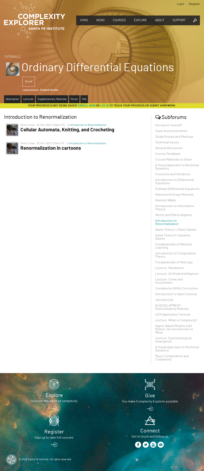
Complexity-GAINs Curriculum (176, 288)
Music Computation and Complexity (172, 358)
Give (150, 395)
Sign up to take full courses (54, 437)
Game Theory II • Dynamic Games (173, 237)
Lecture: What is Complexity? (176, 320)
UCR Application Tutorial (172, 314)
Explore (140, 20)
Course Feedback (167, 153)
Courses (119, 20)
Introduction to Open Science (176, 294)
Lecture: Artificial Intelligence (176, 273)
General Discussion (169, 148)
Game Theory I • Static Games (175, 229)
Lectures (28, 99)
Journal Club (164, 299)
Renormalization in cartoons (50, 148)
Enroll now (86, 105)
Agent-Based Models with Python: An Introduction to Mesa (174, 329)
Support (179, 20)
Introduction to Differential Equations (174, 181)
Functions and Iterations (172, 174)
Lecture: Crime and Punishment (169, 281)
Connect (150, 430)
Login (180, 4)
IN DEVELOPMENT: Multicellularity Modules (172, 307)
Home (84, 20)
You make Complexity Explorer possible (150, 401)
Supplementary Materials (52, 99)
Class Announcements (171, 131)
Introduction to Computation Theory (175, 255)
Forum (74, 99)
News (100, 20)
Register (194, 4)
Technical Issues (167, 142)
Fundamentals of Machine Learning (173, 246)
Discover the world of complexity (54, 401)
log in (104, 105)
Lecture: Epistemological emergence (173, 340)
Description (12, 99)
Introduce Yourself (168, 125)
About (159, 20)
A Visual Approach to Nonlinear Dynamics (177, 167)
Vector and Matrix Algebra (173, 215)
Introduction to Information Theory (174, 207)
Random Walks (165, 200)
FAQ (84, 99)
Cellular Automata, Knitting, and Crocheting (67, 129)
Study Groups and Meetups (174, 136)
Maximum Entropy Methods (174, 194)
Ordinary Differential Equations (177, 189)
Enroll (28, 81)
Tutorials (12, 56)
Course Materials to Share (173, 159)
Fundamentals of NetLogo (174, 262)
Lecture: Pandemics (169, 268)
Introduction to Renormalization (88, 125)
